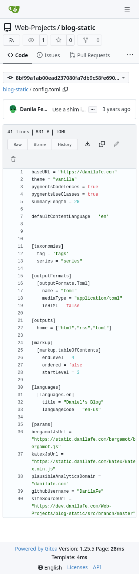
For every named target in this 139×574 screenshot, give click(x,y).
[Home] (14, 9)
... (92, 108)
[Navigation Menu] (127, 9)
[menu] (50, 567)
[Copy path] (65, 89)
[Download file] (87, 144)
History (65, 144)
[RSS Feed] (11, 40)
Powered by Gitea (36, 548)
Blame (40, 144)
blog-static (78, 27)
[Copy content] (102, 144)
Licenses (77, 567)
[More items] (130, 55)
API (97, 567)
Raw (18, 144)
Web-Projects (35, 27)
